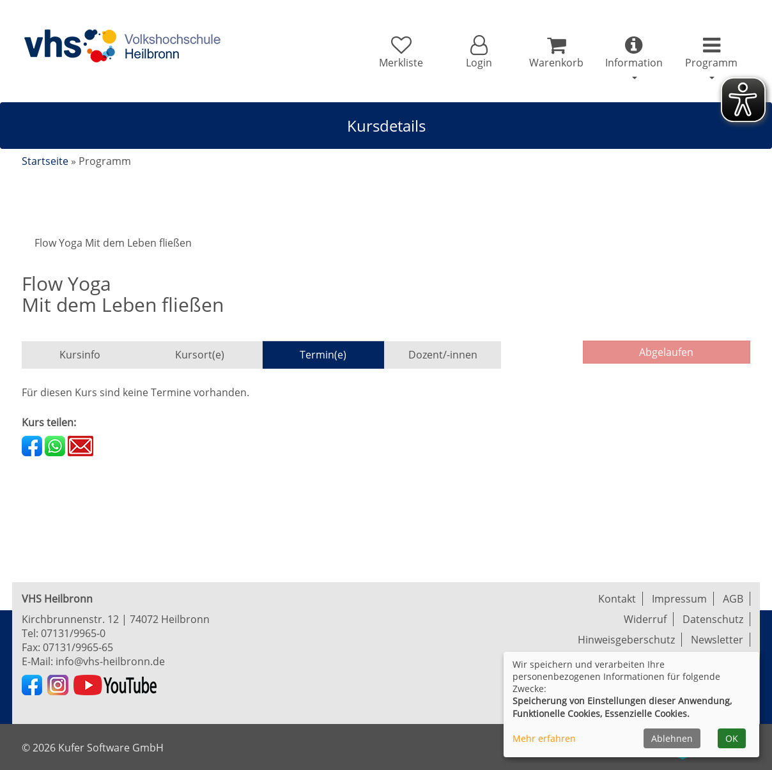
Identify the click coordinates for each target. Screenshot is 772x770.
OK (731, 738)
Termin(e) (323, 355)
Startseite (45, 161)
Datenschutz (713, 619)
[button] (478, 52)
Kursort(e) (199, 355)
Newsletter (717, 640)
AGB (733, 599)
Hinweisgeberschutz (626, 640)
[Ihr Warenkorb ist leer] (556, 52)
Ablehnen (672, 738)
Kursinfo (79, 355)
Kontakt (617, 599)
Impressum (679, 599)
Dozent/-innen (442, 355)
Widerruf (645, 619)
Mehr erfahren (544, 738)
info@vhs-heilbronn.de (110, 661)
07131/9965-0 (73, 633)
